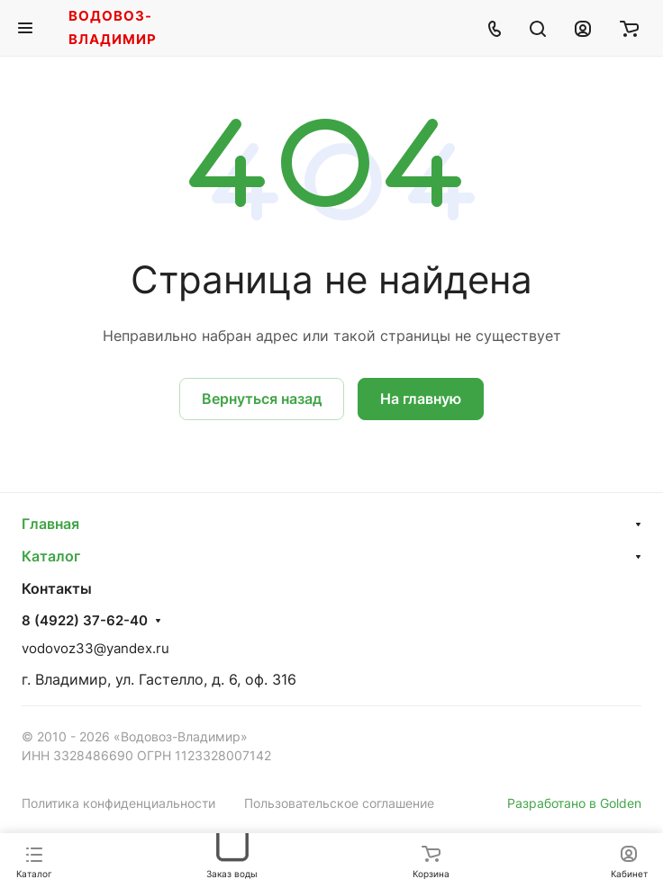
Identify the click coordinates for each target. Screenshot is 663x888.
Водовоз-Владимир (112, 27)
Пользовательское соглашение (339, 803)
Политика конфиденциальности (118, 803)
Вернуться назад (262, 399)
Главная (50, 524)
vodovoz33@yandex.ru (95, 648)
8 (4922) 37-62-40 (85, 621)
